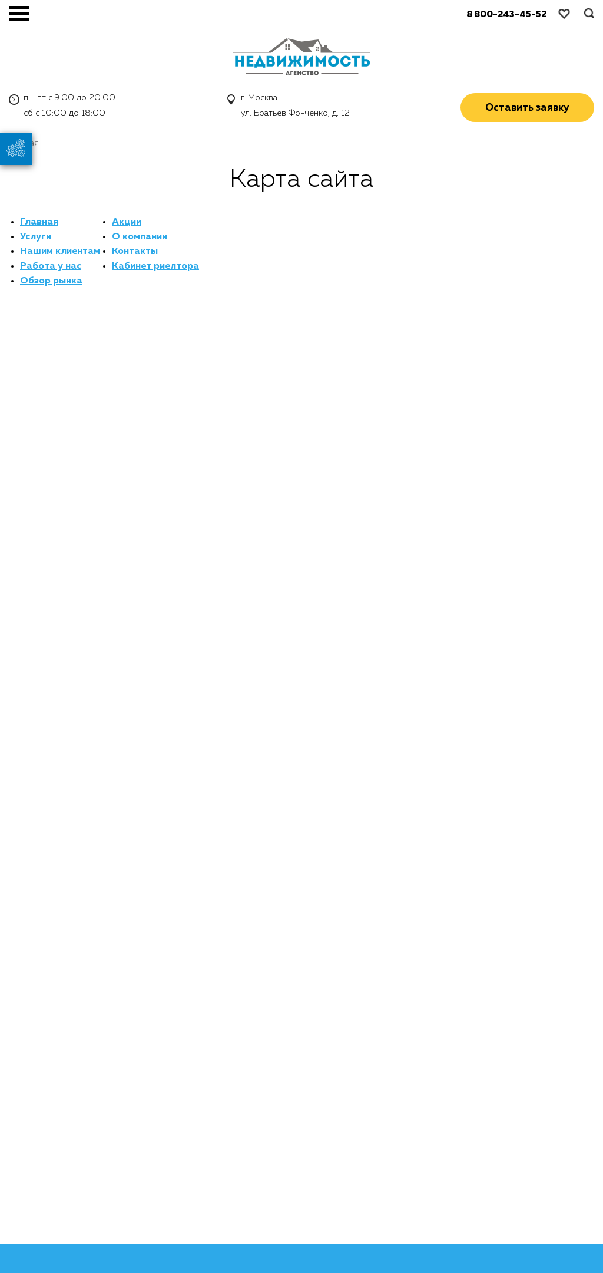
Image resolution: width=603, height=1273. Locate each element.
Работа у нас (50, 266)
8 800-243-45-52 (506, 14)
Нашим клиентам (60, 251)
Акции (126, 222)
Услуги (35, 237)
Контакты (135, 251)
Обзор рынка (51, 281)
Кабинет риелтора (155, 266)
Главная (39, 222)
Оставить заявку (527, 108)
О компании (139, 237)
